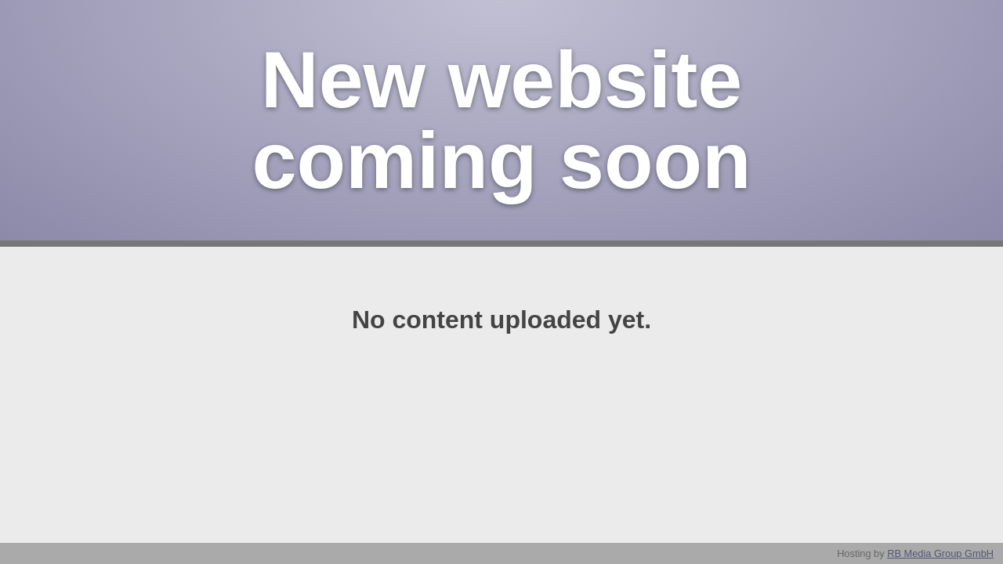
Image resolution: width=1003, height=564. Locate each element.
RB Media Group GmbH (940, 553)
